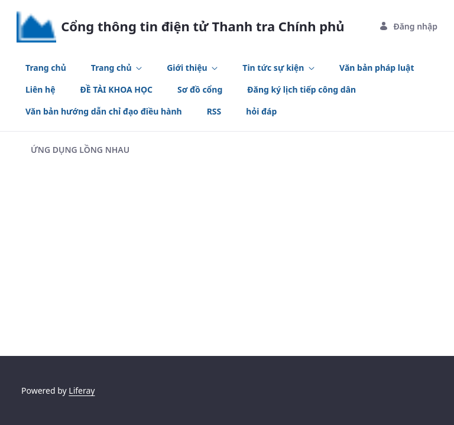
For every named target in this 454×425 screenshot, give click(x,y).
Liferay (82, 390)
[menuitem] (46, 68)
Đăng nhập (408, 26)
